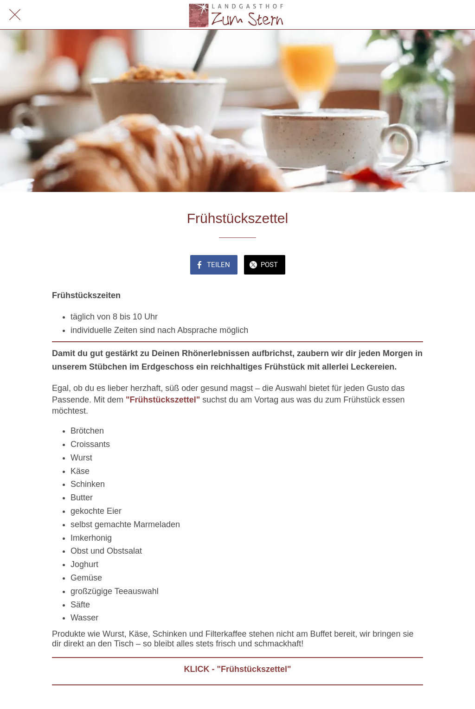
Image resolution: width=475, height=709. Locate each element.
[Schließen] (14, 14)
